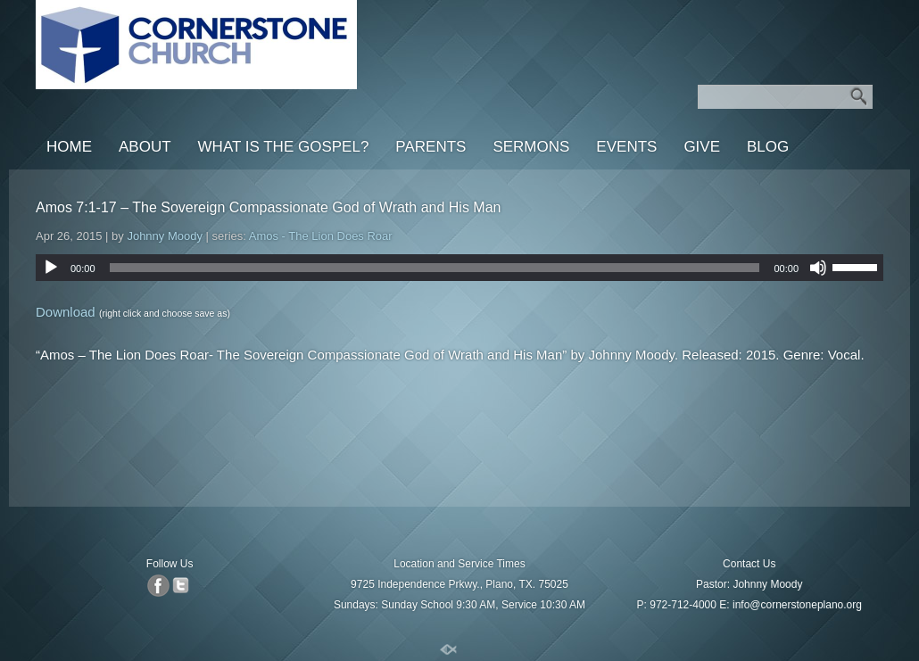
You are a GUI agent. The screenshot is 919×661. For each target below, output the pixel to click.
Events (626, 146)
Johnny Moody (165, 236)
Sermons (531, 146)
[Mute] (818, 268)
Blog (768, 146)
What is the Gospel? (283, 146)
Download (65, 311)
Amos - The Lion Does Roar (321, 236)
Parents (430, 146)
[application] (459, 267)
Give (701, 146)
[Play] (51, 268)
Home (69, 146)
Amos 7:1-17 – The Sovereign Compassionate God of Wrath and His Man (268, 207)
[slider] (435, 267)
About (145, 146)
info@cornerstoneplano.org (797, 605)
